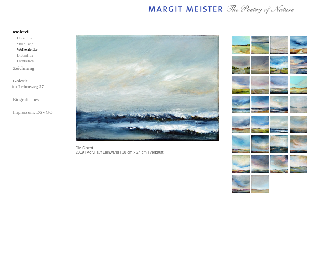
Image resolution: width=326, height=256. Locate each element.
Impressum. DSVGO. (34, 112)
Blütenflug (26, 55)
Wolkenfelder (28, 50)
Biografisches (26, 99)
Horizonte (25, 38)
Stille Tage (26, 44)
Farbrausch (26, 61)
